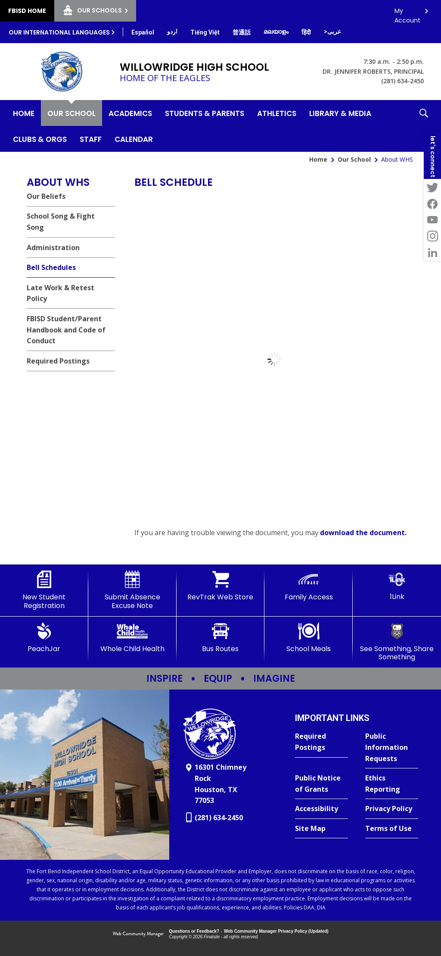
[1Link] (397, 585)
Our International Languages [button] (59, 32)
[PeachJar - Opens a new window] (44, 637)
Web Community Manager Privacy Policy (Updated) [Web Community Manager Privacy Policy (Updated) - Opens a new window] (276, 931)
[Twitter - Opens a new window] (432, 187)
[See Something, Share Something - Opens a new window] (397, 642)
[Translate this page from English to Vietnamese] (205, 32)
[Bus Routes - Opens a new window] (221, 637)
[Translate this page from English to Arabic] (332, 31)
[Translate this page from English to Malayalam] (276, 31)
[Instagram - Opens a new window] (432, 236)
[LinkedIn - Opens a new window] (432, 252)
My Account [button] (407, 13)
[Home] (23, 113)
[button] (423, 126)
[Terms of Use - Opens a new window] (391, 829)
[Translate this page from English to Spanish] (142, 32)
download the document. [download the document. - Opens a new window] (363, 532)
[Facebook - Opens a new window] (432, 203)
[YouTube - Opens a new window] (432, 220)
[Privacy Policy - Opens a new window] (391, 809)
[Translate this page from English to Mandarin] (241, 32)
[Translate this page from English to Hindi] (306, 32)
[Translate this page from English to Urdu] (172, 31)
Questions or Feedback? (194, 931)
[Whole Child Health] (132, 637)
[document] (274, 359)
